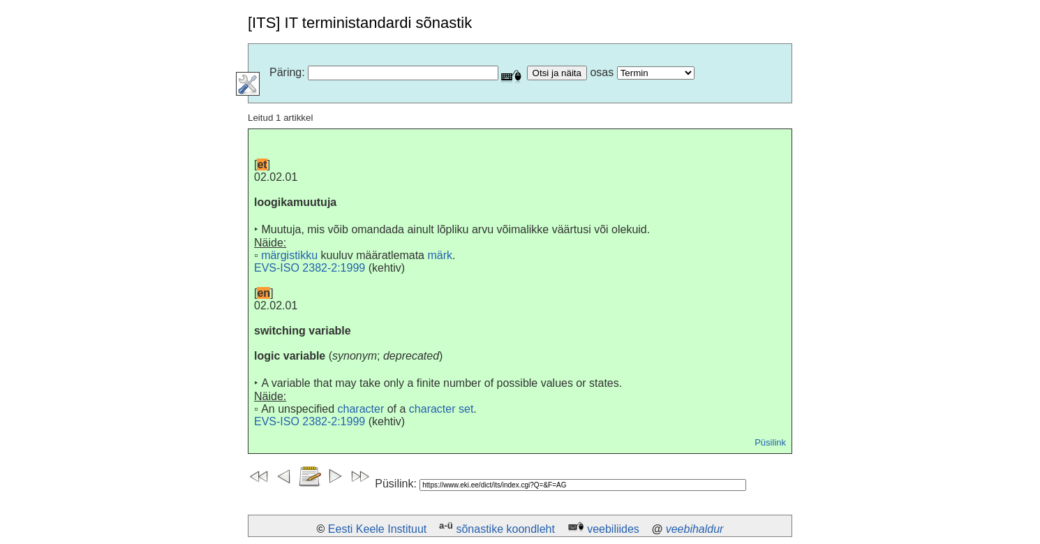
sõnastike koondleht (505, 529)
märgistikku (289, 255)
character (361, 409)
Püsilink (770, 442)
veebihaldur (695, 529)
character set (441, 409)
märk (439, 255)
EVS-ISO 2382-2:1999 (309, 268)
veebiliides (613, 529)
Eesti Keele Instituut (377, 529)
